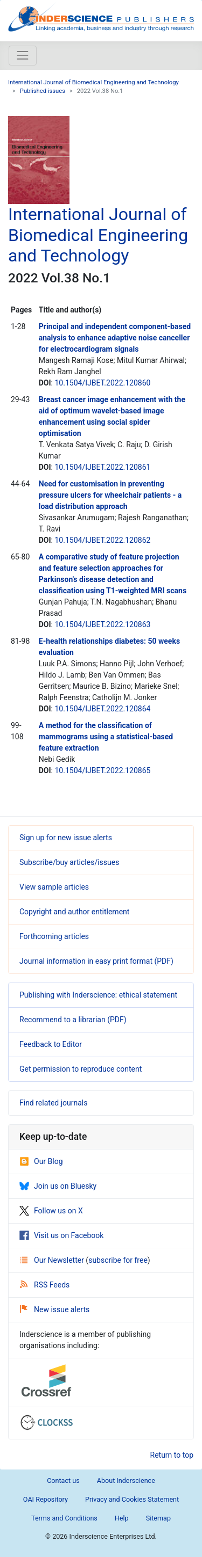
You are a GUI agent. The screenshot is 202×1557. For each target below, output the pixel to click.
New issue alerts (54, 1309)
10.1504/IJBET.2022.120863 (102, 624)
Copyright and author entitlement (74, 911)
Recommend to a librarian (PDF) (73, 1019)
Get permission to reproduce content (80, 1069)
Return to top (172, 1455)
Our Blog (41, 1161)
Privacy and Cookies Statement (132, 1499)
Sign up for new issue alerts (65, 837)
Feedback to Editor (50, 1044)
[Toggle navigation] (23, 55)
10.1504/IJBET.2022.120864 (102, 708)
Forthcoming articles (54, 936)
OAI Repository (45, 1499)
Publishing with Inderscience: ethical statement (98, 995)
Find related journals (53, 1102)
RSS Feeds (44, 1284)
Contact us (63, 1480)
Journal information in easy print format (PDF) (96, 961)
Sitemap (158, 1518)
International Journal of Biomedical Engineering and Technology (93, 82)
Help (122, 1518)
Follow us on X (51, 1210)
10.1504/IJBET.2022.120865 (102, 770)
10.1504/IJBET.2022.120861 (102, 467)
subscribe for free (118, 1260)
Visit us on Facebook (61, 1235)
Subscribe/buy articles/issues (69, 862)
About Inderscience (126, 1480)
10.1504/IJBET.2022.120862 (102, 540)
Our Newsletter (53, 1260)
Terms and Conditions (64, 1518)
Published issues (42, 91)
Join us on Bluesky (57, 1186)
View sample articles (54, 887)
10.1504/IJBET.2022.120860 (102, 383)
